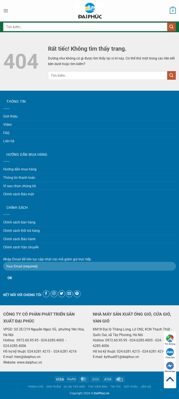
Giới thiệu (10, 116)
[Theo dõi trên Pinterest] (77, 293)
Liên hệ (8, 141)
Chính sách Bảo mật (18, 194)
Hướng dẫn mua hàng (19, 169)
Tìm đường (170, 340)
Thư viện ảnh (97, 386)
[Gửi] (171, 27)
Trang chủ (36, 386)
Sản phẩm (53, 386)
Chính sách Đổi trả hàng (21, 231)
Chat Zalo (170, 353)
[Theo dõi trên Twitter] (61, 293)
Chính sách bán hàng (19, 222)
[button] (5, 10)
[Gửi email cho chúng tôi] (69, 293)
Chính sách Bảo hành (19, 239)
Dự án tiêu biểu (74, 386)
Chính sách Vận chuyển (21, 247)
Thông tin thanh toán (19, 178)
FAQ (6, 133)
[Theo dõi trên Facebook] (46, 293)
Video (7, 124)
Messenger (170, 367)
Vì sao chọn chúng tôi (19, 186)
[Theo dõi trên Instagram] (53, 293)
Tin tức (115, 386)
